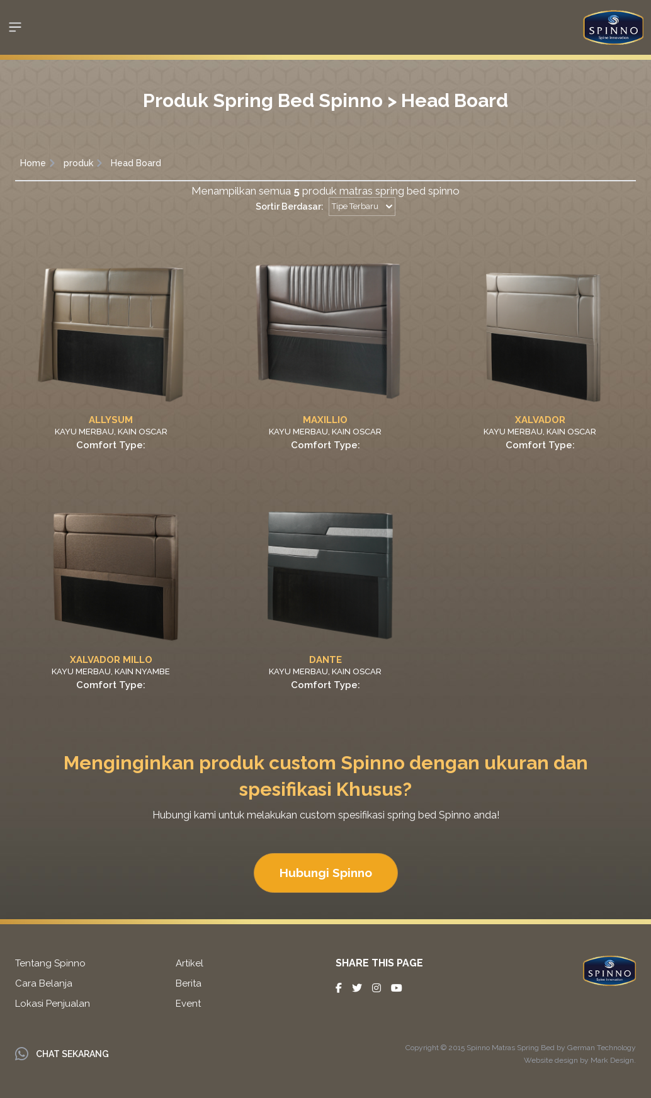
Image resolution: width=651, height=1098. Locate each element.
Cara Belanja (43, 983)
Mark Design (612, 1060)
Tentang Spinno (50, 963)
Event (188, 1003)
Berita (188, 983)
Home (33, 163)
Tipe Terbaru (362, 206)
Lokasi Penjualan (52, 1003)
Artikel (189, 963)
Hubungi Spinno (326, 873)
